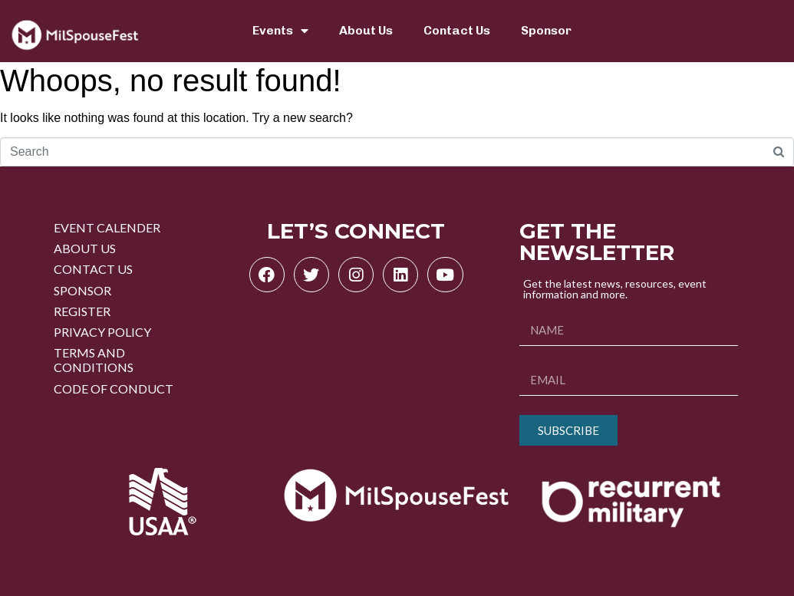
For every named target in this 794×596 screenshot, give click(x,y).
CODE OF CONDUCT (113, 388)
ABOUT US (85, 248)
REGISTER (82, 311)
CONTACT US (93, 269)
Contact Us (456, 30)
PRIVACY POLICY (102, 331)
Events (280, 30)
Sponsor (546, 30)
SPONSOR (82, 290)
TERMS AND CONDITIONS (93, 359)
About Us (366, 30)
